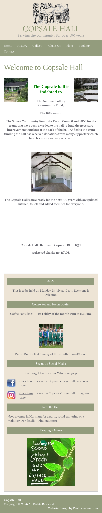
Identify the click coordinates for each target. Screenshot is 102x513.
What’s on (64, 373)
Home (8, 45)
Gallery (37, 45)
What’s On (54, 45)
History (22, 45)
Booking (84, 45)
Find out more (48, 420)
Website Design (58, 508)
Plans (69, 45)
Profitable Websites (85, 508)
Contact (9, 51)
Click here (26, 381)
